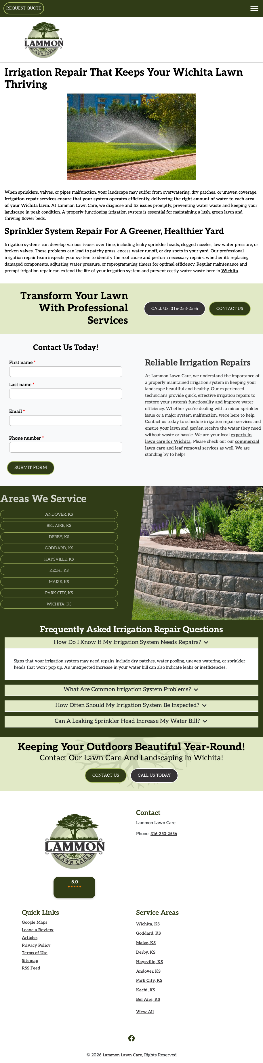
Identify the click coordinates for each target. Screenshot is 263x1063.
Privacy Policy (36, 945)
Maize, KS (146, 942)
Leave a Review (38, 929)
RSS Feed (31, 968)
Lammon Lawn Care (122, 1055)
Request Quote (23, 8)
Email (17, 411)
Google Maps (34, 922)
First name (22, 362)
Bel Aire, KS (148, 999)
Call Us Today (154, 775)
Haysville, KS (149, 961)
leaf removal (200, 448)
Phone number (26, 438)
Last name (22, 385)
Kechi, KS (145, 990)
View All (145, 1011)
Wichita (229, 270)
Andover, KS (148, 971)
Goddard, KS (148, 933)
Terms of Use (34, 952)
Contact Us (229, 308)
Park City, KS (149, 980)
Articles (29, 937)
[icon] (131, 1039)
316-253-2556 (163, 833)
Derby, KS (145, 952)
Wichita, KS (148, 924)
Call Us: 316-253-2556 (174, 308)
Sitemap (30, 960)
